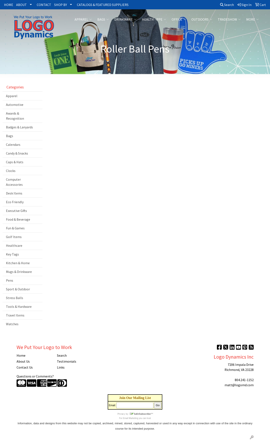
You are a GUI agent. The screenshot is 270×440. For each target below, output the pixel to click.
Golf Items (14, 237)
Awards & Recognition (15, 116)
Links (61, 367)
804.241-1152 (244, 380)
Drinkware (125, 19)
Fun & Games (15, 228)
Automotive (14, 104)
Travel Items (15, 315)
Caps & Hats (14, 162)
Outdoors (201, 19)
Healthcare (14, 245)
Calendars (13, 144)
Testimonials (66, 361)
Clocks (11, 171)
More (252, 19)
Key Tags (12, 254)
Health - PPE (154, 19)
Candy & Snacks (17, 153)
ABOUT (21, 5)
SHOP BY (60, 5)
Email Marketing (130, 418)
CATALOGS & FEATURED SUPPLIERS (103, 5)
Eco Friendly (15, 202)
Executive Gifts (16, 211)
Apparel (83, 19)
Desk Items (14, 193)
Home (21, 355)
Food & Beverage (18, 219)
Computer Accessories (14, 182)
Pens (9, 280)
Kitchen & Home (18, 263)
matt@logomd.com (239, 385)
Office (179, 19)
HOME (8, 5)
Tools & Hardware (19, 306)
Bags (103, 19)
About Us (23, 361)
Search (227, 5)
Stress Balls (14, 298)
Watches (12, 324)
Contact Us (25, 367)
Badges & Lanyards (19, 127)
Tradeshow (229, 19)
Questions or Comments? (35, 376)
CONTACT (44, 5)
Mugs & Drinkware (19, 272)
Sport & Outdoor (18, 289)
